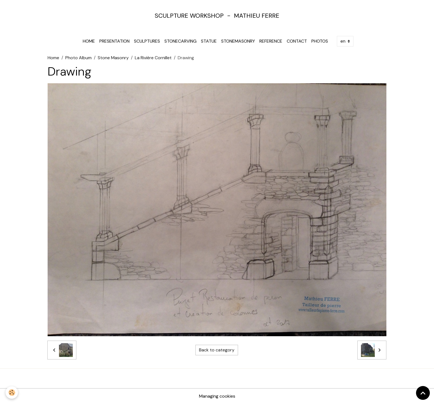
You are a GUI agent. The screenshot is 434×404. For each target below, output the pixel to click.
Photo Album (78, 58)
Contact (297, 41)
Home (89, 41)
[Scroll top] (423, 393)
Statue (209, 41)
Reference (270, 41)
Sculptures (147, 41)
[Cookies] (12, 392)
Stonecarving (180, 41)
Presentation (114, 41)
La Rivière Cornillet (153, 58)
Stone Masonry (113, 58)
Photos (319, 41)
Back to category (216, 350)
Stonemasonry (238, 41)
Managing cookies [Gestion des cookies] (217, 396)
